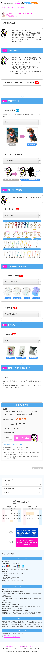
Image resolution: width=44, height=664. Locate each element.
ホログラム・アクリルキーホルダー (16, 7)
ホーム (3, 7)
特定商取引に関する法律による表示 (14, 646)
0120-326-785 (7, 635)
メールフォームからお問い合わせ (12, 637)
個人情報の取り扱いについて (31, 646)
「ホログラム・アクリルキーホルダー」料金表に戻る (21, 15)
